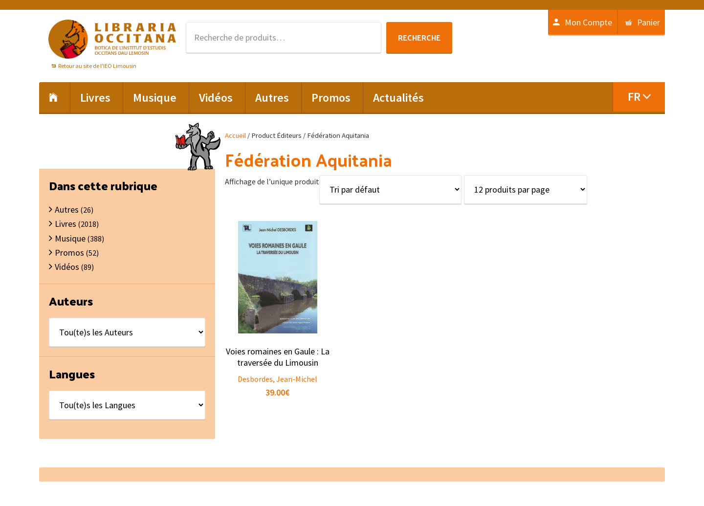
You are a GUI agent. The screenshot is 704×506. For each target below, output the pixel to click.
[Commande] (390, 189)
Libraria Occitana (112, 39)
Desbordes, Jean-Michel (277, 379)
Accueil (235, 135)
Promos (69, 252)
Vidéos (67, 266)
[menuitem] (639, 96)
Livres (65, 223)
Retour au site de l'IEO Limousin (97, 65)
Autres (67, 209)
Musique (70, 238)
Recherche (419, 37)
